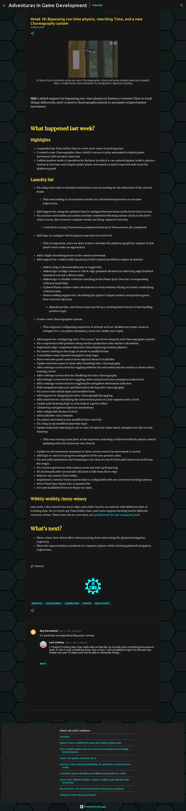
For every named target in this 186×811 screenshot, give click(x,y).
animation (37, 603)
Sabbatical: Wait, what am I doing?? (78, 795)
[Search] (147, 5)
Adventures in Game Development (48, 5)
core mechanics (53, 603)
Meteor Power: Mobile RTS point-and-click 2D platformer (90, 743)
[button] (32, 34)
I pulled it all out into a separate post (116, 514)
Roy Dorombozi (49, 630)
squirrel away (72, 603)
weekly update (102, 603)
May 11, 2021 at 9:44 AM (76, 642)
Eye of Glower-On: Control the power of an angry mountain (92, 788)
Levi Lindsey (56, 642)
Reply (43, 663)
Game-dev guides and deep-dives (78, 758)
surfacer (86, 603)
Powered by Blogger (93, 806)
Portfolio (64, 736)
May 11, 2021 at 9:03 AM (70, 631)
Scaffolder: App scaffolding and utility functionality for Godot (93, 773)
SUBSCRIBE (97, 5)
